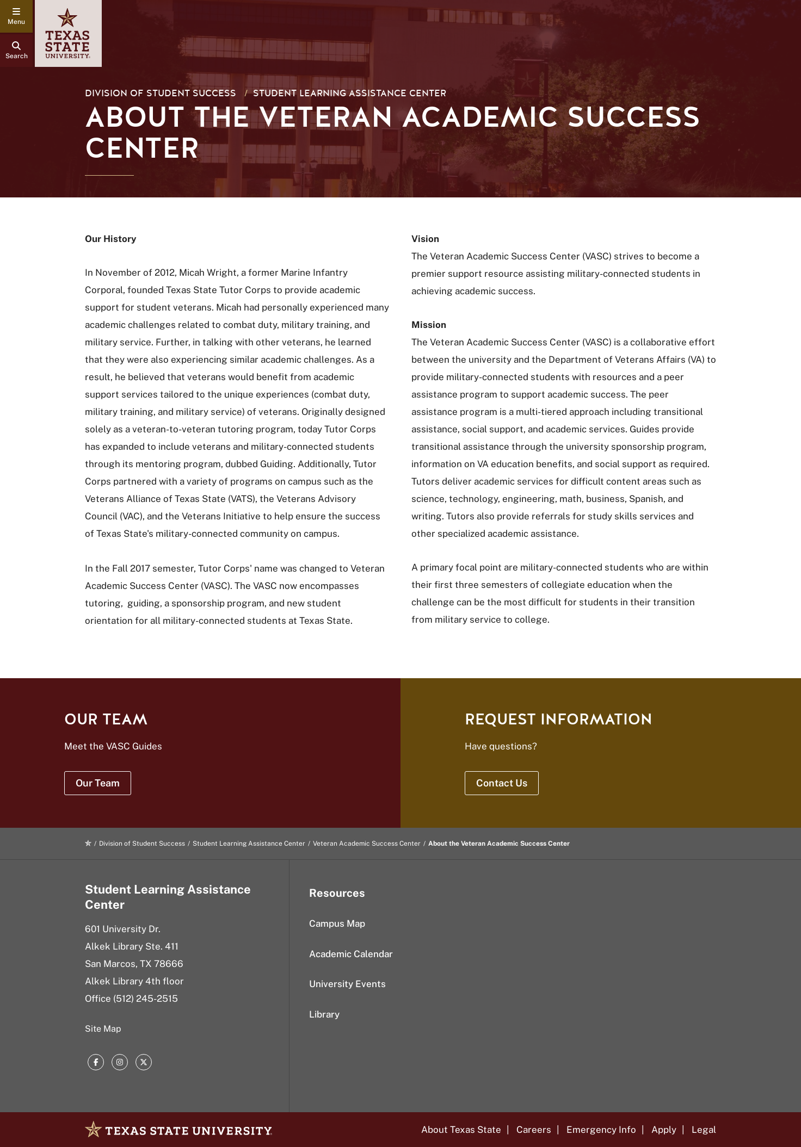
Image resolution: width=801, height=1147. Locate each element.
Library (324, 1014)
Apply (663, 1129)
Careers (533, 1129)
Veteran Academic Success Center (367, 843)
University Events (347, 983)
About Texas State (461, 1129)
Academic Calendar (351, 953)
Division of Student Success (160, 93)
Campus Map (337, 923)
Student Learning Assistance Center (349, 93)
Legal (704, 1129)
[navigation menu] (16, 16)
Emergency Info (601, 1129)
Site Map (103, 1029)
